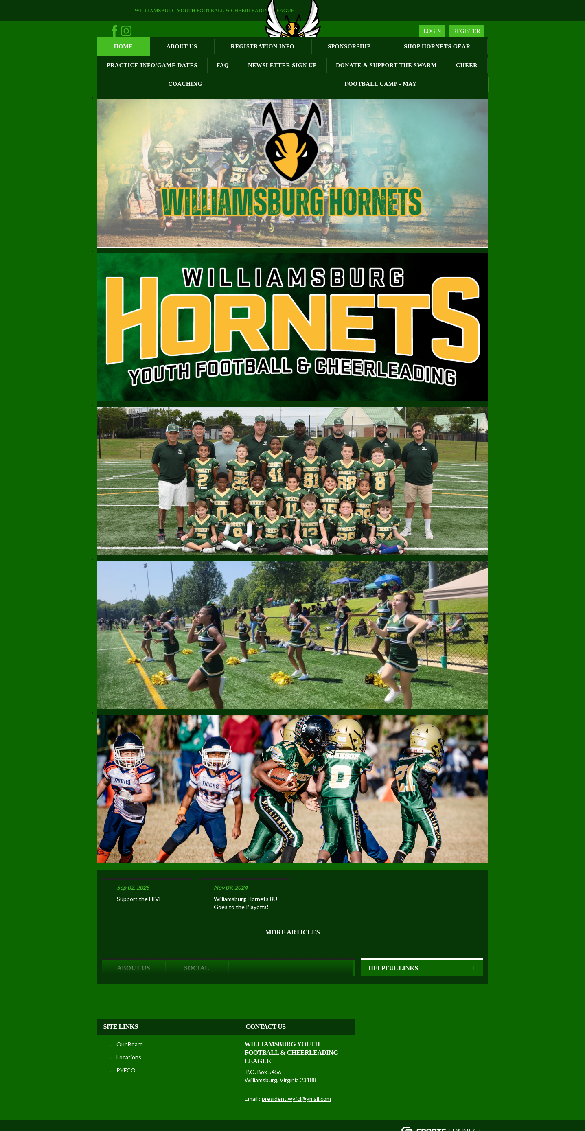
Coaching (185, 84)
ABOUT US (133, 941)
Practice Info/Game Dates (152, 65)
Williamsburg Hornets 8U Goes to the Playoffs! (245, 876)
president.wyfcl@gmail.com (296, 1072)
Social (196, 941)
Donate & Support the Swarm (386, 65)
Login (432, 31)
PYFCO (126, 1043)
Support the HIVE (139, 872)
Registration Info (263, 47)
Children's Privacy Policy (176, 1118)
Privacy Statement (283, 1106)
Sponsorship (349, 47)
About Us (182, 47)
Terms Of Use (323, 1106)
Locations (128, 1030)
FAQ (223, 65)
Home (123, 47)
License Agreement (123, 1118)
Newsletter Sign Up (282, 65)
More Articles (292, 905)
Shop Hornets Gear (437, 47)
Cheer (467, 65)
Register (466, 31)
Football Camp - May (381, 84)
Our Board (129, 1017)
